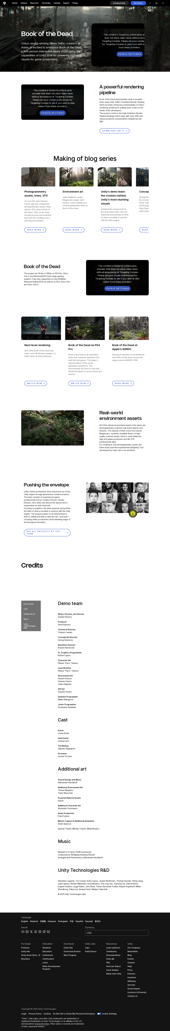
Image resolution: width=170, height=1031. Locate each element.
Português (63, 921)
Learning (57, 3)
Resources (34, 3)
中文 (72, 921)
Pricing (75, 3)
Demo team (29, 604)
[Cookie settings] (130, 54)
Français (52, 921)
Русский (89, 921)
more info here (42, 1024)
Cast (25, 609)
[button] (119, 3)
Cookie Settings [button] (109, 1014)
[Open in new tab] (38, 955)
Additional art (29, 614)
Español (79, 921)
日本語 (43, 921)
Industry (24, 3)
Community (46, 3)
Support (66, 3)
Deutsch (34, 921)
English (24, 921)
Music (26, 619)
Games (15, 3)
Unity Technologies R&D (30, 626)
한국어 (97, 921)
